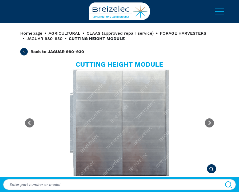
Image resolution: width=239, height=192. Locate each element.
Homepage (31, 33)
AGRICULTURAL (64, 33)
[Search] (228, 184)
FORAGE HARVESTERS (183, 33)
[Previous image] (29, 123)
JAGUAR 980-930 (44, 38)
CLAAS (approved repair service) (120, 33)
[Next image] (209, 123)
